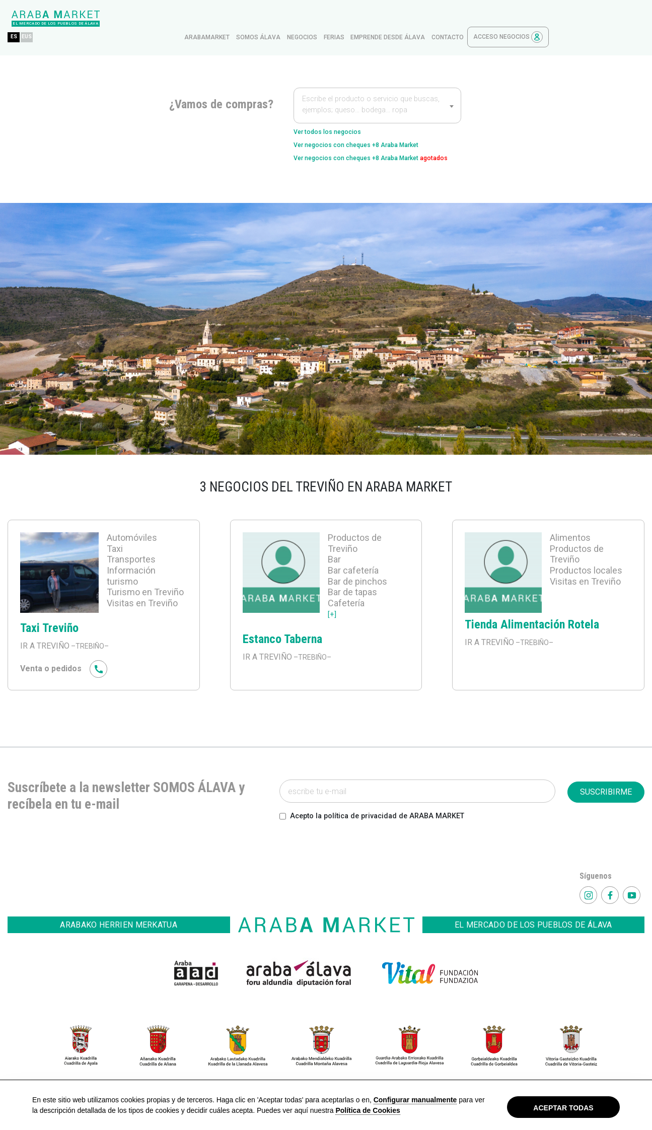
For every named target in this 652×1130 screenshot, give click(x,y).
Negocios (398, 18)
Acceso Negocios (603, 18)
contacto (543, 18)
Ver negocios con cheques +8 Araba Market (375, 130)
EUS (125, 18)
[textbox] (377, 87)
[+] (332, 615)
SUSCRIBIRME (606, 794)
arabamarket (302, 18)
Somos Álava (354, 18)
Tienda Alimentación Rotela (532, 626)
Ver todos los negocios (337, 114)
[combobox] (377, 86)
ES (109, 18)
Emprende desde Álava (483, 18)
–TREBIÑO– (91, 648)
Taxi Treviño (49, 630)
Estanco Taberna (282, 641)
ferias (429, 18)
